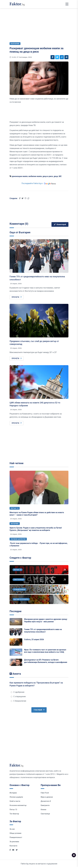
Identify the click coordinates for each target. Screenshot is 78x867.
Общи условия (15, 833)
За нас (12, 829)
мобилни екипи (35, 176)
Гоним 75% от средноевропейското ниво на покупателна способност (43, 630)
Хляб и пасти (15, 801)
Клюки (43, 809)
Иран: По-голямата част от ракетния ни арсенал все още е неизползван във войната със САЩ (45, 651)
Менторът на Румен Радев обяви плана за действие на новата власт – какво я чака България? (37, 513)
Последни (15, 611)
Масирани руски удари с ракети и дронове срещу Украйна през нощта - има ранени (45, 620)
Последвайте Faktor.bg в (38, 183)
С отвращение (18, 696)
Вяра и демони (47, 797)
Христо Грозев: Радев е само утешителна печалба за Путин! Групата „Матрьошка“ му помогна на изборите (36, 529)
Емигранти (45, 805)
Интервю (15, 523)
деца (56, 176)
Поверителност (16, 837)
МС (60, 176)
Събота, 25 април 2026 (34, 639)
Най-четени (16, 463)
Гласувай (39, 710)
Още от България (20, 232)
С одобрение (17, 692)
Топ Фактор (14, 814)
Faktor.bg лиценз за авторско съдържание (39, 864)
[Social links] (53, 57)
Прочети (16, 297)
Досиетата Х (46, 801)
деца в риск (48, 176)
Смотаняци (45, 814)
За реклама (14, 842)
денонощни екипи (20, 176)
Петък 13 (14, 508)
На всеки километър (18, 805)
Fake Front (45, 793)
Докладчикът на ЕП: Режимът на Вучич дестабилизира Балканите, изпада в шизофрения (45, 661)
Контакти (13, 846)
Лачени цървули (18, 539)
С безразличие (18, 701)
